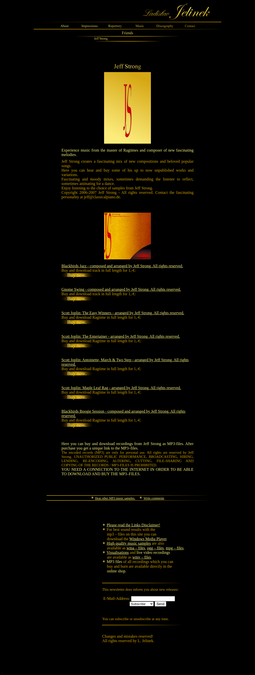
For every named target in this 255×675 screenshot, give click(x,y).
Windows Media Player (148, 539)
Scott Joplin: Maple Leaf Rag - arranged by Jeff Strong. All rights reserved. (121, 388)
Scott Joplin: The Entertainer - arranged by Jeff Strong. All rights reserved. (120, 336)
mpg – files (175, 548)
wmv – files (141, 557)
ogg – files (155, 548)
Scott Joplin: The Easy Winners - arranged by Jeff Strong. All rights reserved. (122, 313)
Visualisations (118, 552)
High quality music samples (129, 543)
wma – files (136, 548)
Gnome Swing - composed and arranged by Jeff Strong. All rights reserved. (121, 289)
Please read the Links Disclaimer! (133, 525)
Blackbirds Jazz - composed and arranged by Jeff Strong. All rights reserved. (122, 266)
